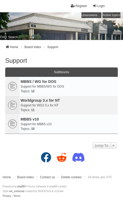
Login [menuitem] (99, 6)
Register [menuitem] (79, 6)
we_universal (16, 191)
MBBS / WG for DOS (38, 81)
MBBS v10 (30, 119)
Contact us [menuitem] (47, 177)
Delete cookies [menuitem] (71, 177)
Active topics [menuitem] (111, 15)
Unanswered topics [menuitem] (91, 15)
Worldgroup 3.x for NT (40, 100)
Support (16, 60)
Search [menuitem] (13, 37)
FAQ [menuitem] (3, 37)
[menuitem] (7, 196)
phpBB (21, 186)
